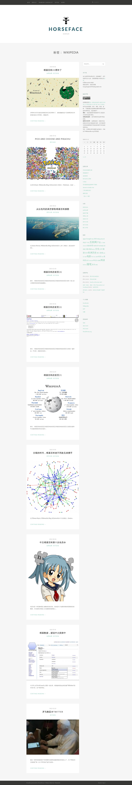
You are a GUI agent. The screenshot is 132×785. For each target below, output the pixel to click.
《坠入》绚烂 (86, 196)
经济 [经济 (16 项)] (99, 256)
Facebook (86, 303)
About (34, 2)
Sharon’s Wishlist (46, 2)
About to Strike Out (88, 187)
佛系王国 (85, 193)
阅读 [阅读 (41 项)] (103, 260)
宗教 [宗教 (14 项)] (87, 249)
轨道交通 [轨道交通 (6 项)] (91, 260)
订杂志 (84, 181)
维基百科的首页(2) (53, 307)
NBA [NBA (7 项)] (93, 239)
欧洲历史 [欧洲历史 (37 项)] (92, 252)
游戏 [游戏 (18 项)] (101, 253)
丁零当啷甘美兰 (87, 190)
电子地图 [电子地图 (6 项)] (85, 256)
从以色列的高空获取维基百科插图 (52, 209)
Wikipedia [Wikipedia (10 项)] (100, 239)
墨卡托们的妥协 (94, 276)
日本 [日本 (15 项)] (86, 253)
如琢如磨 (49, 73)
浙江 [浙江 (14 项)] (98, 253)
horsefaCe (66, 29)
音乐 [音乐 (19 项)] (93, 264)
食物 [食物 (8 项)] (96, 264)
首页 (28, 2)
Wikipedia (86, 306)
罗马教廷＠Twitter (52, 712)
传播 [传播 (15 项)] (88, 246)
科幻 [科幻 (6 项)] (95, 256)
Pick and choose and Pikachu (53, 139)
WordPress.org (87, 331)
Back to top (102, 782)
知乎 (84, 309)
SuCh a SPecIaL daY (96, 282)
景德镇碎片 (86, 173)
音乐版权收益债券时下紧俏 (90, 184)
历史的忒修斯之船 (87, 170)
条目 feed (85, 326)
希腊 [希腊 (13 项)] (90, 249)
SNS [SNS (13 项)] (95, 239)
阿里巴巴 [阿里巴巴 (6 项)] (85, 264)
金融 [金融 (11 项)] (99, 260)
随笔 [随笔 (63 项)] (89, 264)
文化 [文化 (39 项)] (97, 249)
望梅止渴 (85, 216)
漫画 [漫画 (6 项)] (104, 253)
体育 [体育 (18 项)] (91, 246)
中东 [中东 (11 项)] (88, 242)
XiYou (57, 2)
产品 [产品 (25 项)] (99, 242)
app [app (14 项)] (84, 239)
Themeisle (57, 782)
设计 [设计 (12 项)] (87, 260)
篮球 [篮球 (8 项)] (97, 256)
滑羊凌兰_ (85, 290)
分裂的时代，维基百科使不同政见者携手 (52, 453)
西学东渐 (53, 142)
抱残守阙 (85, 213)
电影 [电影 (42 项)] (89, 256)
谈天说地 (56, 73)
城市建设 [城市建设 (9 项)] (101, 246)
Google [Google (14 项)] (88, 239)
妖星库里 (95, 287)
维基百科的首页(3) (53, 272)
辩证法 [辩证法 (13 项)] (95, 260)
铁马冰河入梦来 (87, 179)
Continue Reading (38, 121)
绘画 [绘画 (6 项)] (102, 256)
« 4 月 (84, 157)
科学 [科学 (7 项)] (92, 256)
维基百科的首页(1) (53, 375)
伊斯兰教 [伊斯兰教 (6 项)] (85, 245)
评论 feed (85, 328)
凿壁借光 (85, 207)
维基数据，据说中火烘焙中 (53, 633)
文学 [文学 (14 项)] (101, 249)
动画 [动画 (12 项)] (94, 246)
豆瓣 (84, 312)
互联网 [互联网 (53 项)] (93, 242)
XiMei (63, 2)
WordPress (41, 782)
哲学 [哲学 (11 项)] (97, 246)
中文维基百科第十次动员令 (53, 542)
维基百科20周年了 (53, 70)
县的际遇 (85, 176)
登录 (84, 323)
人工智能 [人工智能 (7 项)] (103, 242)
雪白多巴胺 (93, 279)
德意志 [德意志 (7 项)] (93, 249)
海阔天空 (85, 219)
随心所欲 (85, 227)
